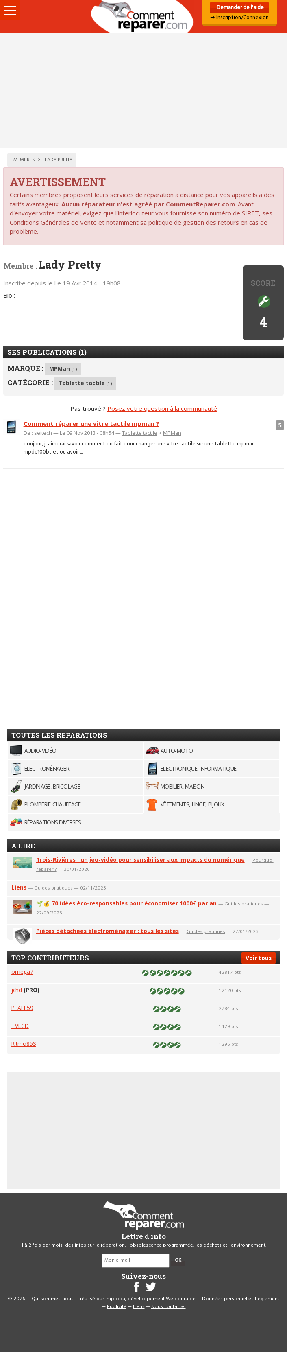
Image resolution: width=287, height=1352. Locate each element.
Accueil (143, 16)
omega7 (22, 971)
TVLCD (20, 1026)
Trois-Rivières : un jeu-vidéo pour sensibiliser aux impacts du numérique (140, 859)
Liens (18, 887)
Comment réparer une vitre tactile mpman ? (91, 423)
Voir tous (259, 958)
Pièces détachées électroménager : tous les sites (107, 931)
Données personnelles (228, 1299)
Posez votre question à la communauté (162, 408)
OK (178, 1260)
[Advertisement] (143, 90)
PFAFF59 (22, 1008)
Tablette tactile (85, 383)
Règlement (267, 1299)
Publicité (116, 1307)
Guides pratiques (53, 888)
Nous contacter (168, 1307)
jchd (16, 990)
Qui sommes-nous (53, 1299)
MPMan (63, 369)
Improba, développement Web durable (150, 1299)
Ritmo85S (23, 1043)
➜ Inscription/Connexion (239, 17)
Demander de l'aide (239, 7)
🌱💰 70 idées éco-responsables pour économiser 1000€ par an (126, 903)
